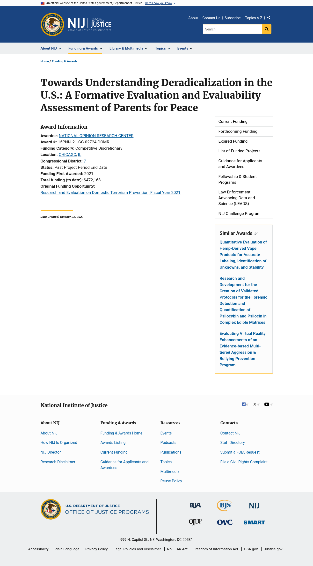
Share (270, 19)
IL (79, 154)
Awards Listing (113, 442)
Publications (171, 452)
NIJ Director (51, 452)
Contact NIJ (230, 433)
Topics (166, 462)
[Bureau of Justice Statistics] (225, 509)
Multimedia (170, 471)
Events (166, 433)
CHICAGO (67, 154)
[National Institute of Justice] (254, 503)
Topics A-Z (253, 18)
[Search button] (266, 29)
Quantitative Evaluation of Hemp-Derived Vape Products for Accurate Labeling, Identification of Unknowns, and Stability (243, 255)
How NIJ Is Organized (59, 442)
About (193, 18)
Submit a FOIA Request (240, 452)
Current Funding (114, 452)
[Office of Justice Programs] (52, 24)
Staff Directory (232, 442)
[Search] (232, 29)
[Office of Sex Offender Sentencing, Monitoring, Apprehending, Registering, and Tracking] (254, 521)
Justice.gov (273, 549)
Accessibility (38, 549)
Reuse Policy (171, 481)
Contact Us (211, 18)
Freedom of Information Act (216, 549)
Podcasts (168, 442)
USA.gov (251, 549)
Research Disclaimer (58, 462)
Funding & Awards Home (122, 433)
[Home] (89, 24)
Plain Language (66, 549)
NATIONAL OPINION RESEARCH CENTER (96, 135)
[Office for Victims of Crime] (225, 522)
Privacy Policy (96, 549)
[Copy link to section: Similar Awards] (254, 232)
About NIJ (49, 433)
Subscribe (232, 18)
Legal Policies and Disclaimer (137, 549)
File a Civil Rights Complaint (244, 462)
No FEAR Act (177, 549)
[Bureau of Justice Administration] (195, 503)
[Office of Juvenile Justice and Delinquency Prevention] (195, 523)
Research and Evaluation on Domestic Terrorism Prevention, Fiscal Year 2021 (111, 192)
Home (45, 61)
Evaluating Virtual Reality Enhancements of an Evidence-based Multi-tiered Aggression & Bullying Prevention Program (243, 349)
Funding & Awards (65, 61)
